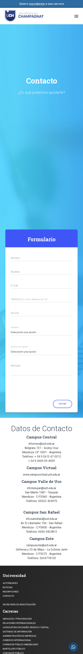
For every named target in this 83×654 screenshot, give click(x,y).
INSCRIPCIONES (11, 591)
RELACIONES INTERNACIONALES (19, 623)
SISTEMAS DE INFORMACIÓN (17, 631)
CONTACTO (8, 596)
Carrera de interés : (20, 347)
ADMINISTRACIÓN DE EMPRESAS (19, 636)
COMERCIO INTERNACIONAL (17, 640)
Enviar (62, 404)
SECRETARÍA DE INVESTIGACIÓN (19, 604)
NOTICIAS (8, 587)
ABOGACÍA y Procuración (17, 619)
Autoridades (10, 583)
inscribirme (37, 4)
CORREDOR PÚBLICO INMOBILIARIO (20, 644)
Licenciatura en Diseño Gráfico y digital (26, 627)
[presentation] (34, 389)
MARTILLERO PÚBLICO (14, 649)
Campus (15, 327)
